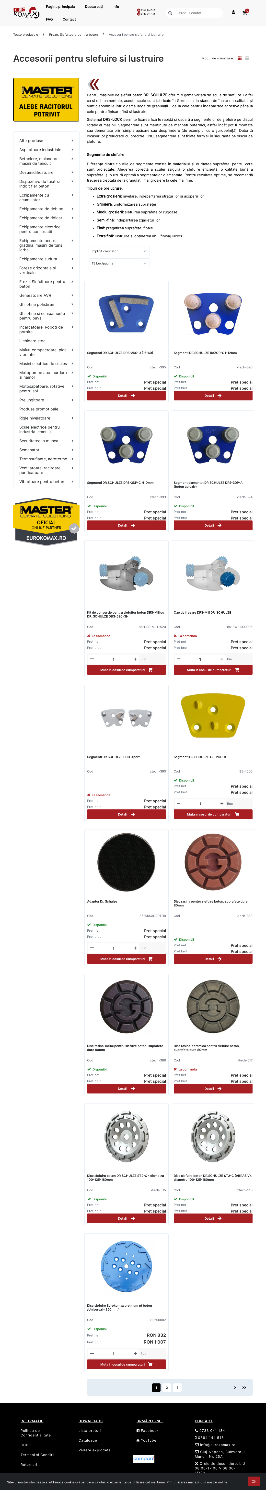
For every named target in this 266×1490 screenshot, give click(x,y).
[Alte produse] (46, 140)
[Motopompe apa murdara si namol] (46, 375)
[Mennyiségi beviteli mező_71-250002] (114, 1354)
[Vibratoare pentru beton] (46, 481)
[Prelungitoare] (46, 400)
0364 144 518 (209, 1437)
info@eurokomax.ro (215, 1445)
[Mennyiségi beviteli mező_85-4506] (200, 804)
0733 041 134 (210, 1430)
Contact (69, 19)
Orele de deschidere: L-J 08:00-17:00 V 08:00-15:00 (220, 1468)
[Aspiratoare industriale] (46, 149)
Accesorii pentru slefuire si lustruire (136, 34)
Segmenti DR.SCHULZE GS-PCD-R (200, 757)
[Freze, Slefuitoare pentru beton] (46, 284)
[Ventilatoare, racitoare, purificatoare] (46, 470)
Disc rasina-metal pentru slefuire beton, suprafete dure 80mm (125, 1048)
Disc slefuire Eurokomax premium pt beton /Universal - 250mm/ (119, 1307)
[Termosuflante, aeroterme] (46, 459)
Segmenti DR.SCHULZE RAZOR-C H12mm (205, 353)
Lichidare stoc (32, 340)
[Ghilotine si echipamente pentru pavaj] (46, 316)
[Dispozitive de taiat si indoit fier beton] (46, 184)
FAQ (49, 19)
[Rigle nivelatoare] (46, 418)
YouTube (146, 1440)
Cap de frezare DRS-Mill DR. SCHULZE (202, 612)
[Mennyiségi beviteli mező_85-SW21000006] (200, 659)
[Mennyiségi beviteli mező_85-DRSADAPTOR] (114, 948)
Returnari (29, 1464)
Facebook (148, 1430)
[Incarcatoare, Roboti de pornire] (46, 329)
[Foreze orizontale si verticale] (46, 270)
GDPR (26, 1445)
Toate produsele (25, 34)
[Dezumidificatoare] (46, 172)
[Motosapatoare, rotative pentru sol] (46, 389)
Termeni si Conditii (37, 1455)
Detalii (126, 395)
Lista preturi (90, 1430)
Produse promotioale (38, 409)
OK (254, 1481)
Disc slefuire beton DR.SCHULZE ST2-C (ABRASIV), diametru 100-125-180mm (213, 1177)
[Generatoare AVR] (46, 295)
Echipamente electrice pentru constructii (39, 229)
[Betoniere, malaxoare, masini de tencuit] (46, 161)
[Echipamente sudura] (46, 259)
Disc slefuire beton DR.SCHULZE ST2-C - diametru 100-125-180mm (125, 1177)
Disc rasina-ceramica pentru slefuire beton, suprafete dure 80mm (207, 1048)
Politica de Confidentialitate (36, 1432)
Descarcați (94, 6)
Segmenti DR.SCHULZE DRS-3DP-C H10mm (120, 483)
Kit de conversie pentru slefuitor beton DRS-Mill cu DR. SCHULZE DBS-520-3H (125, 614)
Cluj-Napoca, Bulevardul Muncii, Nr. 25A (220, 1454)
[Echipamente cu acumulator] (46, 197)
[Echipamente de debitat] (46, 208)
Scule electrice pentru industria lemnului (39, 429)
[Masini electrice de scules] (46, 363)
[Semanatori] (46, 449)
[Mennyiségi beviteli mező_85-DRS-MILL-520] (114, 659)
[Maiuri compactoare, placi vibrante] (46, 352)
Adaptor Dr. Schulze (102, 901)
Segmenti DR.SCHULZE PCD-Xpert (113, 757)
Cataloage (88, 1440)
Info (116, 6)
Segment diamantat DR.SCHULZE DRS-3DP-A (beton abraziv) (208, 484)
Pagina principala (60, 6)
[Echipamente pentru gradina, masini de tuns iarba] (46, 245)
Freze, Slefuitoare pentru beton (73, 34)
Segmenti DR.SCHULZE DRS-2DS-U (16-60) (120, 353)
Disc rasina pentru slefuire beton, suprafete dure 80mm (211, 903)
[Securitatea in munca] (46, 440)
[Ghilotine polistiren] (46, 304)
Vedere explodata (95, 1450)
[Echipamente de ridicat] (46, 217)
